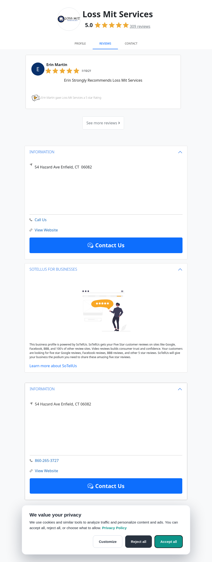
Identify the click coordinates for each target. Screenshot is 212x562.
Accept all (168, 542)
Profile (80, 43)
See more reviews (103, 123)
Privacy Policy (114, 528)
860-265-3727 (44, 460)
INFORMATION (42, 388)
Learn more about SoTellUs (53, 365)
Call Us (38, 220)
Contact (131, 43)
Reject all (138, 542)
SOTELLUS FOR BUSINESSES (53, 269)
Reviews (105, 43)
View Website (44, 471)
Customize (108, 542)
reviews (140, 26)
